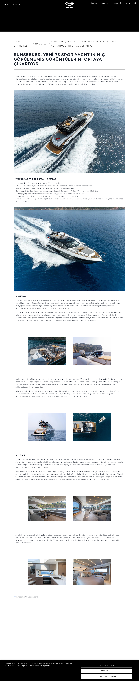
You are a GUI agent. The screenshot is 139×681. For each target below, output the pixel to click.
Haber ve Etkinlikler (21, 44)
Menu (5, 5)
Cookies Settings (106, 665)
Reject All (106, 671)
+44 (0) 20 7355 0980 (109, 3)
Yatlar (16, 5)
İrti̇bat (94, 3)
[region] (69, 670)
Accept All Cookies (106, 676)
